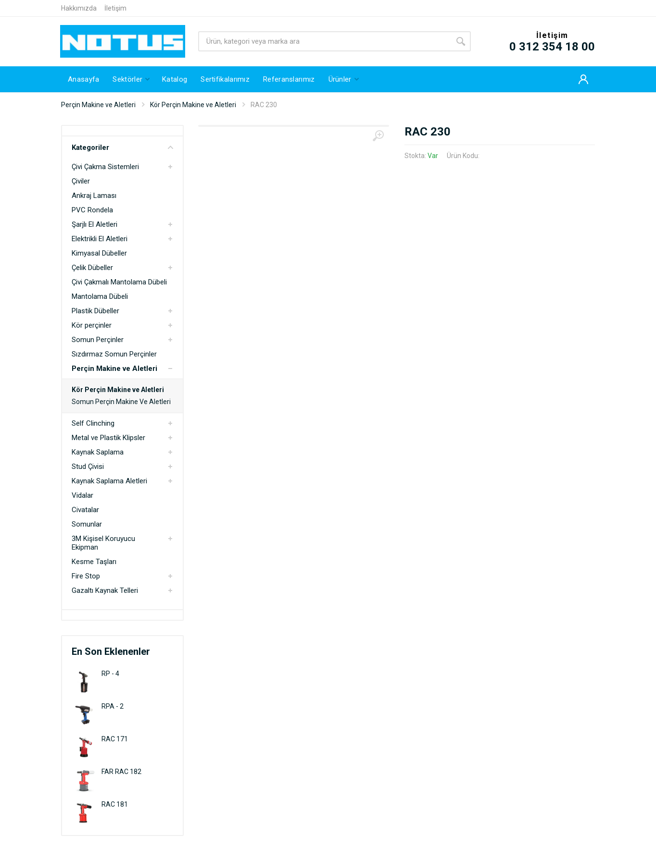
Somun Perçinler (98, 339)
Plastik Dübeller (95, 311)
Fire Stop (86, 576)
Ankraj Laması (94, 195)
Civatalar (85, 509)
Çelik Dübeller (92, 267)
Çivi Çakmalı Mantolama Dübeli (119, 282)
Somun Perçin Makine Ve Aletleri (121, 401)
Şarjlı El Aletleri (94, 224)
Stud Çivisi (88, 466)
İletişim (115, 8)
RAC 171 (114, 739)
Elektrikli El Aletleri (99, 238)
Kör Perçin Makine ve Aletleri (193, 105)
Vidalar (82, 495)
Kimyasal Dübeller (99, 253)
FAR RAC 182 (121, 771)
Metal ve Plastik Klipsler (108, 437)
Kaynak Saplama (98, 452)
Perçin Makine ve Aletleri (98, 105)
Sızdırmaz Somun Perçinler (114, 354)
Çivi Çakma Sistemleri (105, 166)
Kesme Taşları (94, 561)
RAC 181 (114, 804)
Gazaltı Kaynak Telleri (105, 590)
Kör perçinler (92, 325)
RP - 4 (110, 673)
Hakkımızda (79, 8)
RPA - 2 (112, 706)
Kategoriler (122, 147)
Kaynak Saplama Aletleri (109, 481)
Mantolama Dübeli (100, 296)
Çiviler (81, 181)
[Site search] (324, 41)
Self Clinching (93, 423)
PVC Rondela (92, 210)
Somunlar (87, 524)
